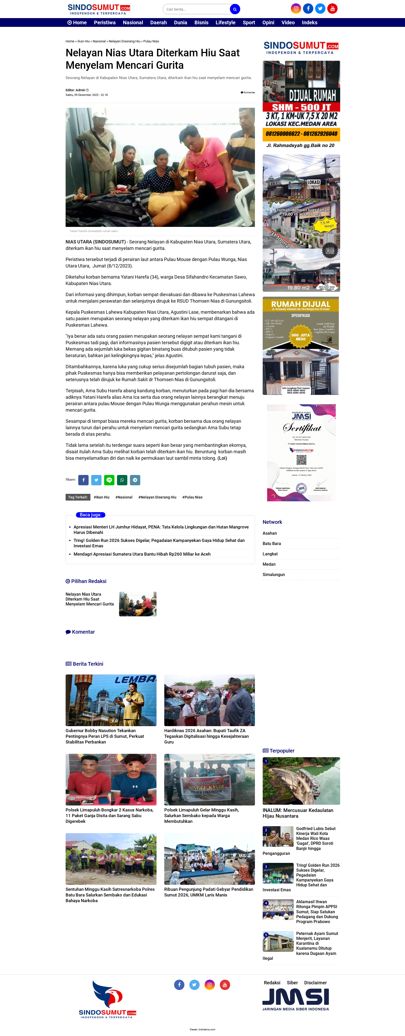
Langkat (270, 553)
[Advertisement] (301, 661)
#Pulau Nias (192, 497)
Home (77, 22)
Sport (249, 22)
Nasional (133, 22)
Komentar (248, 92)
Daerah (158, 22)
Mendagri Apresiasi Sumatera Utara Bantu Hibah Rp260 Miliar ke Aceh (142, 554)
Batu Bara (272, 543)
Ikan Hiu (83, 41)
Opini (268, 22)
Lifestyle (226, 22)
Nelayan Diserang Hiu (124, 41)
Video (288, 22)
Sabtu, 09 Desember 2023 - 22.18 (87, 95)
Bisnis (201, 22)
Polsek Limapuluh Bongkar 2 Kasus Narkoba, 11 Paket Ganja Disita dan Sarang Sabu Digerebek (109, 815)
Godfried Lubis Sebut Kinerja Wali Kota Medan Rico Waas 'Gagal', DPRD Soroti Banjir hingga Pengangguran (299, 841)
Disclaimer (315, 982)
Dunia (180, 22)
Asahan (270, 533)
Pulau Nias (151, 41)
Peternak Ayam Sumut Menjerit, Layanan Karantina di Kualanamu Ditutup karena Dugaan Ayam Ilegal (300, 946)
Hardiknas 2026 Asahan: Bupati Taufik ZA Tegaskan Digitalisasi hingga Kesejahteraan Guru (206, 736)
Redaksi (272, 982)
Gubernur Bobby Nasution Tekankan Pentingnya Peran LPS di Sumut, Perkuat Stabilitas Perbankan (105, 736)
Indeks (309, 22)
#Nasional (124, 497)
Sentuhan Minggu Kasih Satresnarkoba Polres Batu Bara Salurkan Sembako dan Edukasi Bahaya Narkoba (110, 895)
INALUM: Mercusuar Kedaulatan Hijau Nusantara (298, 813)
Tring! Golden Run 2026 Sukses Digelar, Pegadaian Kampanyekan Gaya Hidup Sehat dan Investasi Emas (301, 878)
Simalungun (274, 574)
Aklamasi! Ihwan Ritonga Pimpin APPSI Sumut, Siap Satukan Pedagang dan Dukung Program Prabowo (317, 911)
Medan (269, 564)
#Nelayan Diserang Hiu (157, 497)
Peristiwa (105, 22)
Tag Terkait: (78, 497)
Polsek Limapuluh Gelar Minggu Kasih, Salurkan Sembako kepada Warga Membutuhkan (201, 815)
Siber (292, 982)
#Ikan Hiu (102, 497)
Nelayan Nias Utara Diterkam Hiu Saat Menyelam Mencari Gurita (90, 599)
